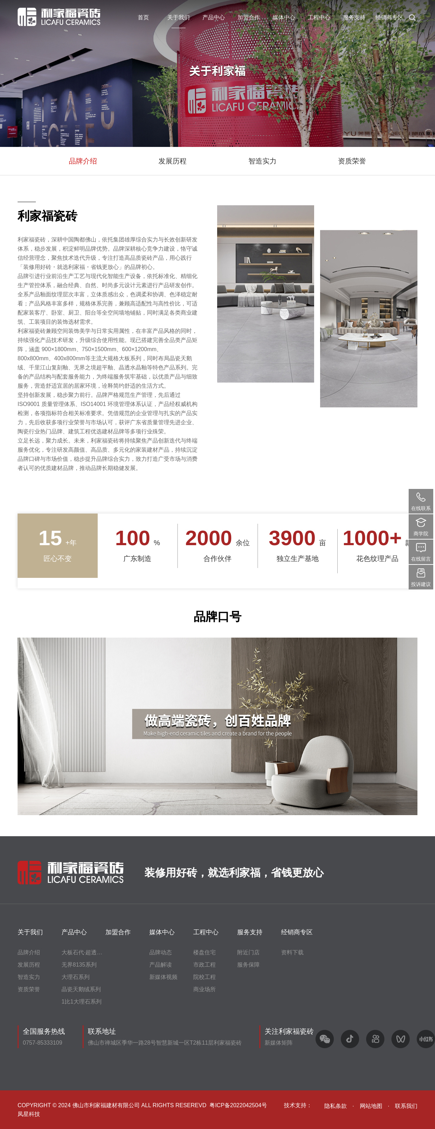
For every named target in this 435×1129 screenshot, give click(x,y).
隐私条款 (335, 1106)
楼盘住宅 (204, 952)
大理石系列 (75, 977)
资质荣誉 (352, 161)
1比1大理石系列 (81, 1002)
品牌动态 (160, 952)
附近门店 (248, 952)
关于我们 (178, 17)
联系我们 (406, 1106)
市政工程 (204, 965)
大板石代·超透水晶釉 (87, 952)
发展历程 (172, 161)
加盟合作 (249, 17)
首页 (143, 17)
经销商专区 (389, 17)
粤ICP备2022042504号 (238, 1105)
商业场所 (204, 989)
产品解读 (160, 965)
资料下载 (292, 952)
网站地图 (371, 1106)
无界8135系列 (79, 965)
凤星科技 (29, 1114)
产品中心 (213, 17)
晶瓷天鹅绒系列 (81, 989)
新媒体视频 (163, 977)
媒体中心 (284, 17)
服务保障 (248, 965)
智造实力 (262, 161)
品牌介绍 (83, 161)
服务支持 (354, 17)
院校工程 (204, 977)
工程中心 (319, 17)
